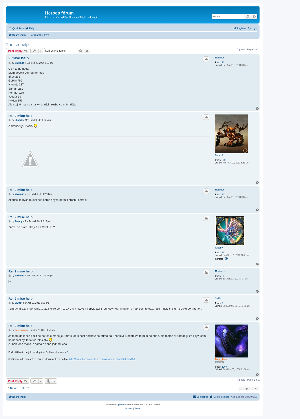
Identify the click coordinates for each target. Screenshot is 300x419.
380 (224, 160)
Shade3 (219, 155)
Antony (219, 248)
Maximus (220, 57)
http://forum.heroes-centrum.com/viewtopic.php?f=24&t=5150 (102, 359)
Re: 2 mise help (20, 116)
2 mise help (17, 44)
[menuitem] (29, 28)
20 (223, 62)
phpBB (121, 404)
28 (223, 252)
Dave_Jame (221, 359)
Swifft (218, 298)
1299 (224, 367)
